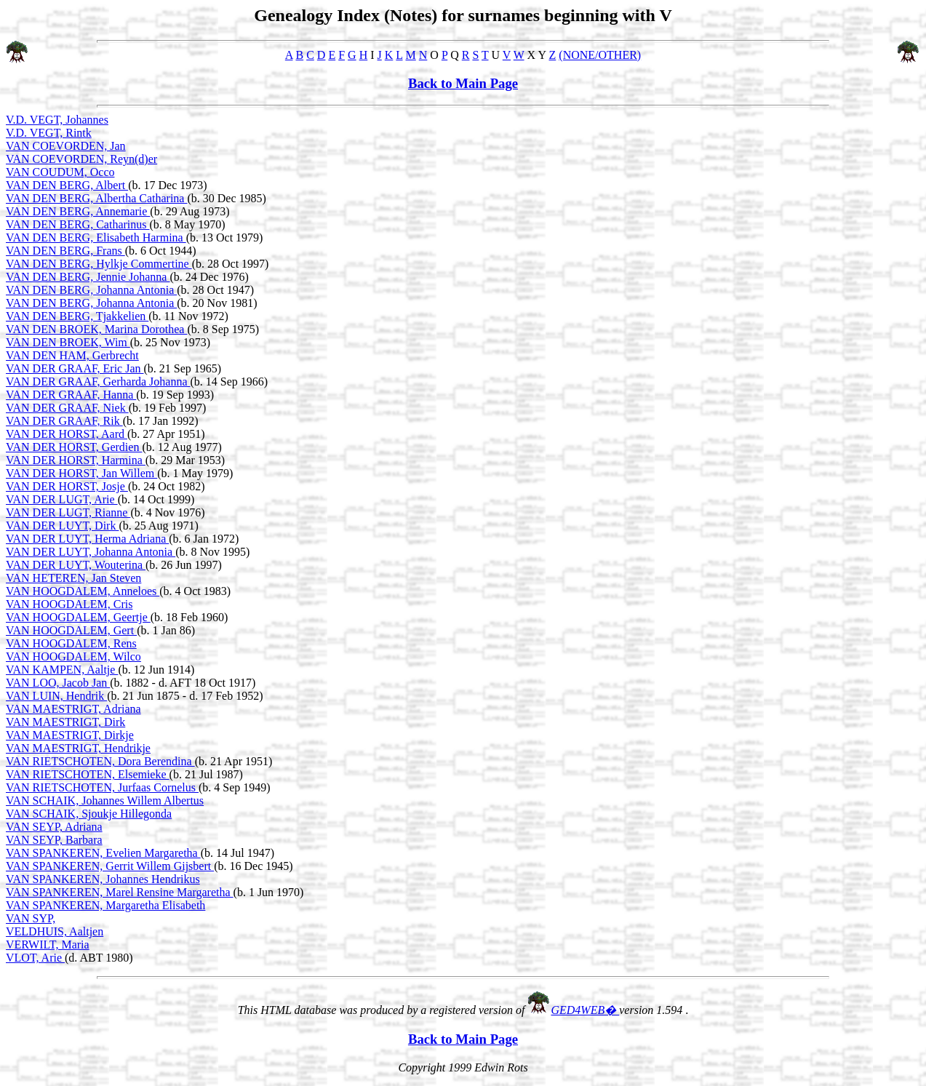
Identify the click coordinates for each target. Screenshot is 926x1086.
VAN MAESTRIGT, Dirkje (70, 735)
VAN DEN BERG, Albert (67, 185)
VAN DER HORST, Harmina (75, 460)
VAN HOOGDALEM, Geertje (78, 617)
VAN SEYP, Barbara (54, 840)
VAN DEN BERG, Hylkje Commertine (99, 263)
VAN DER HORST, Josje (67, 486)
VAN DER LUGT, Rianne (68, 512)
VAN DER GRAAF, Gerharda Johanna (98, 381)
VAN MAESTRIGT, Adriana (73, 709)
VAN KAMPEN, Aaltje (62, 669)
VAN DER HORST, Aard (66, 434)
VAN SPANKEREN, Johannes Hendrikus (103, 879)
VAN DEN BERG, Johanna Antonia (91, 290)
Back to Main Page (463, 83)
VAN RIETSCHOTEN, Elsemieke (87, 774)
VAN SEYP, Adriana (54, 827)
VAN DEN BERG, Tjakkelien (77, 316)
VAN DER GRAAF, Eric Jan (75, 368)
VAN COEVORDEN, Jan (66, 146)
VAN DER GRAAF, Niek (67, 408)
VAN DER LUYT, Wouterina (75, 565)
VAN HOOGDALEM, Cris (69, 604)
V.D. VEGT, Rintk (49, 133)
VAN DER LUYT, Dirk (62, 525)
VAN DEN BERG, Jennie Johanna (87, 277)
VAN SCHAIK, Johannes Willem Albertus (105, 800)
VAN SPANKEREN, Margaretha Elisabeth (105, 905)
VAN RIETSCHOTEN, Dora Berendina (100, 761)
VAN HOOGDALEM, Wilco (73, 656)
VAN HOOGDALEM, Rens (71, 643)
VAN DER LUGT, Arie (62, 499)
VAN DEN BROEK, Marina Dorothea (96, 329)
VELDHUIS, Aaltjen (54, 931)
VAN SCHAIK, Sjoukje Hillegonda (89, 813)
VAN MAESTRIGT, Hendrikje (78, 748)
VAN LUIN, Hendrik (56, 696)
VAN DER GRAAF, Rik (64, 421)
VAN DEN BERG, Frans (65, 250)
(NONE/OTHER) (600, 55)
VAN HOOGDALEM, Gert (71, 630)
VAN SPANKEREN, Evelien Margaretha (103, 853)
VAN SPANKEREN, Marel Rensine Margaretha (120, 892)
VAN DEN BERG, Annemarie (78, 211)
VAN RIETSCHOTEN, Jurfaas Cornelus (102, 787)
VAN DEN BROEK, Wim (68, 342)
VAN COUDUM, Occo (60, 172)
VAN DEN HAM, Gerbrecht (72, 355)
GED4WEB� (585, 1010)
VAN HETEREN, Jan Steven (73, 578)
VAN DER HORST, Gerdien (74, 447)
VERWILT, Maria (47, 944)
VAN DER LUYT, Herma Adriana (87, 538)
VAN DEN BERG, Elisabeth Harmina (96, 237)
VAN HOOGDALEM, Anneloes (82, 591)
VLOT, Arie (35, 957)
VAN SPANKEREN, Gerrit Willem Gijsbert (110, 866)
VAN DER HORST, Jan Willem (81, 473)
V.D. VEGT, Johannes (57, 119)
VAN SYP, (30, 918)
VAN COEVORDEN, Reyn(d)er (81, 159)
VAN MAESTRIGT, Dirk (65, 722)
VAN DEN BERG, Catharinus (77, 224)
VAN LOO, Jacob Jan (58, 682)
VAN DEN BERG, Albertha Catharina (96, 198)
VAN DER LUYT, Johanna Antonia (90, 552)
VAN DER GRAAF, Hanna (71, 394)
